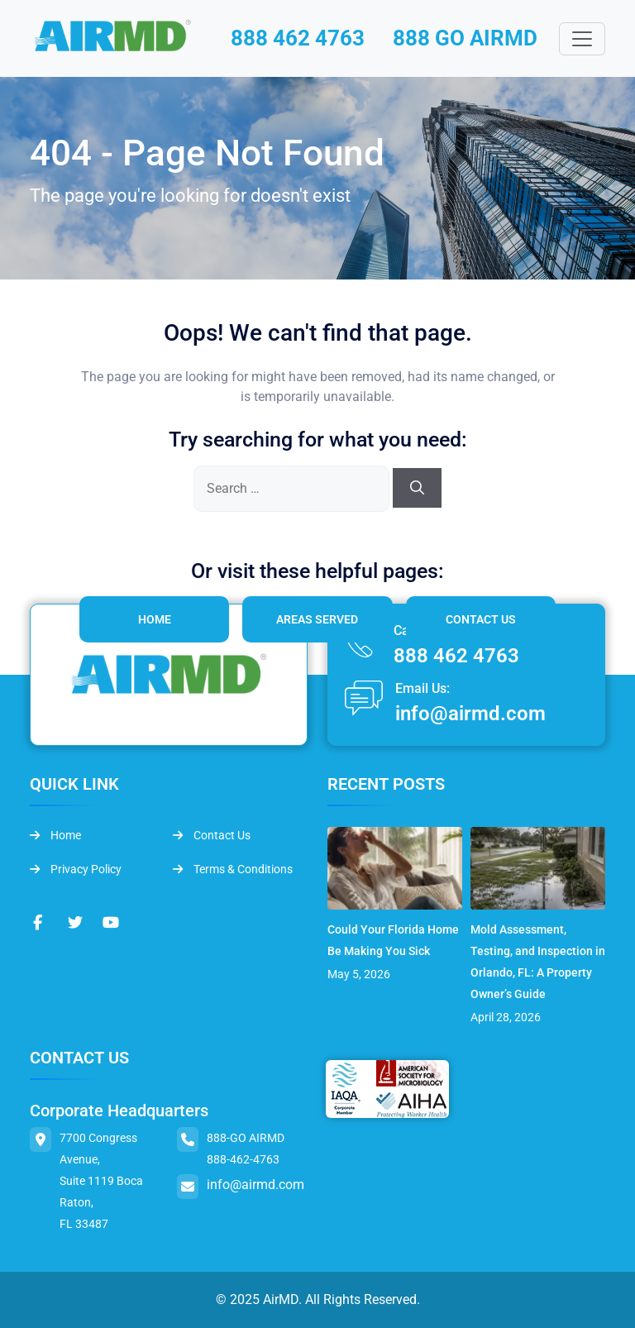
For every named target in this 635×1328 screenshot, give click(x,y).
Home (154, 619)
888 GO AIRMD (465, 38)
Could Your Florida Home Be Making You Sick (393, 940)
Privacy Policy (76, 869)
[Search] (417, 488)
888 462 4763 (298, 38)
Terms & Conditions (233, 869)
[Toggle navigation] (582, 38)
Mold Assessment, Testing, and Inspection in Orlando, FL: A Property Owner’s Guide (537, 962)
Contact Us (481, 619)
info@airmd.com (470, 713)
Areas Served (317, 619)
